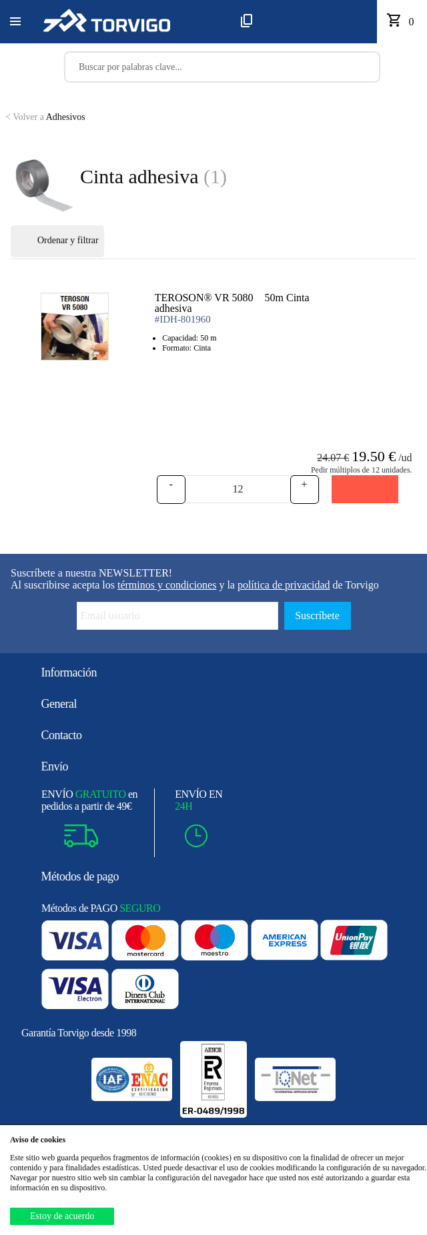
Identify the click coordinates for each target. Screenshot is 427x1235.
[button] (15, 22)
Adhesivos (45, 117)
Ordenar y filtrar (57, 241)
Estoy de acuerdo (62, 1216)
